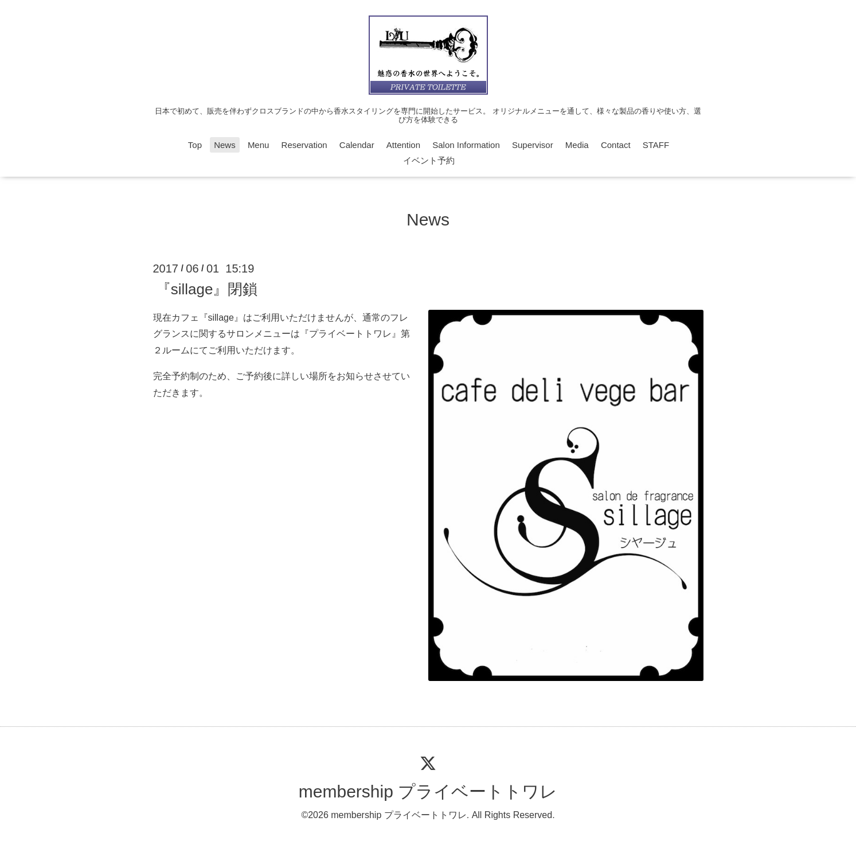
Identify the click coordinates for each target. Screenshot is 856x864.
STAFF (656, 145)
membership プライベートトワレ (428, 791)
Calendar (356, 145)
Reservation (304, 145)
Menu (258, 145)
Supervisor (532, 145)
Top (195, 145)
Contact (616, 145)
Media (577, 145)
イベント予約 (429, 160)
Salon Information (466, 145)
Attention (403, 145)
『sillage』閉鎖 (207, 288)
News (225, 145)
